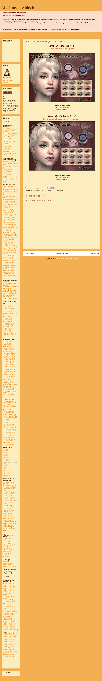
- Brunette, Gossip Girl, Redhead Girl (10, 287)
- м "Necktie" (7, 379)
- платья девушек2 (9, 403)
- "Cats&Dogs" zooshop (7, 175)
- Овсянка (6, 540)
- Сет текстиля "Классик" (8, 206)
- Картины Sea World (10, 265)
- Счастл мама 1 (8, 411)
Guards (6, 282)
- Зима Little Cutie (9, 361)
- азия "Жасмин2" (9, 518)
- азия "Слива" (8, 515)
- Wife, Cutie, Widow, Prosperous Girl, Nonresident (10, 295)
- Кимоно (6, 419)
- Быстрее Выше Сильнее (8, 441)
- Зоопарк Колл (8, 351)
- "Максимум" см (9, 173)
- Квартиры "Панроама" (7, 145)
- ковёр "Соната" (8, 639)
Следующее (29, 253)
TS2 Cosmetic (48, 190)
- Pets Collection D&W (10, 247)
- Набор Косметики (9, 244)
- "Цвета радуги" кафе (10, 178)
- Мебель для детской (10, 189)
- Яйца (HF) (7, 546)
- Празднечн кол (8, 389)
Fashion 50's (8, 422)
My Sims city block (18, 7)
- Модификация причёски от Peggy (9, 309)
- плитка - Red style (9, 600)
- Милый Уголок (8, 151)
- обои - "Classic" (8, 494)
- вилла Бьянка (8, 155)
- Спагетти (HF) (8, 548)
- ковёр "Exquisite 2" (9, 644)
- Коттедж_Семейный (10, 133)
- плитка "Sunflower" (10, 487)
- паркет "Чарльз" (9, 498)
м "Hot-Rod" (8, 378)
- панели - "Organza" (10, 492)
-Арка (5, 241)
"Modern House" (8, 242)
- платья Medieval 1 (9, 429)
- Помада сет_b (8, 325)
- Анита (5, 449)
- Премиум (6, 128)
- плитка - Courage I (9, 610)
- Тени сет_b (7, 330)
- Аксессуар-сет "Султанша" (8, 305)
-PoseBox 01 (7, 571)
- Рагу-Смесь (7, 543)
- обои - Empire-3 (9, 625)
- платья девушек (9, 401)
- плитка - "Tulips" (9, 620)
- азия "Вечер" (8, 513)
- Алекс (5, 454)
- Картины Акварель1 (10, 199)
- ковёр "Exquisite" (9, 634)
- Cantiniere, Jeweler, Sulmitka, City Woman (10, 291)
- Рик (5, 467)
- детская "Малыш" (9, 654)
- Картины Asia (8, 264)
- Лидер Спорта (8, 444)
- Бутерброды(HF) (9, 545)
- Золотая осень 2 (9, 439)
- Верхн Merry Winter (10, 426)
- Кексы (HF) (7, 551)
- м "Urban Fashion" (9, 394)
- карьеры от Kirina (9, 566)
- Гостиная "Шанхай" (10, 232)
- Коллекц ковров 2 (9, 226)
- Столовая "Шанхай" (10, 236)
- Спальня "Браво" (9, 221)
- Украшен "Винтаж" (9, 334)
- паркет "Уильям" (9, 497)
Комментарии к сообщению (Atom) (67, 258)
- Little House (7, 148)
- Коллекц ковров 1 (9, 224)
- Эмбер (6, 472)
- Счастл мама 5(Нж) (10, 418)
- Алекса (6, 457)
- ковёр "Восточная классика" (9, 637)
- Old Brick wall (8, 512)
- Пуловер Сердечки (10, 373)
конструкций (7, 231)
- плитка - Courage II (10, 611)
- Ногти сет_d (7, 321)
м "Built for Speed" (10, 374)
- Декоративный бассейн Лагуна (8, 271)
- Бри (5, 465)
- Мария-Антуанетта (10, 462)
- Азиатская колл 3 (9, 523)
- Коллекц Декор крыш (10, 227)
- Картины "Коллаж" (9, 216)
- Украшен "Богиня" (9, 333)
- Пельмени (7, 541)
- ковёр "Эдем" (8, 648)
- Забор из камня (9, 203)
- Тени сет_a (7, 328)
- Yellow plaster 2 (8, 507)
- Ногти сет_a (7, 316)
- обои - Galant (8, 618)
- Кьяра (6, 470)
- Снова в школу (8, 388)
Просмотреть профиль (7, 81)
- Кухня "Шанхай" (9, 239)
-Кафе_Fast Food (9, 161)
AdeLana (8, 77)
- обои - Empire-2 (9, 623)
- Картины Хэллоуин (10, 245)
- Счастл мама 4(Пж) (10, 416)
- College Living (8, 254)
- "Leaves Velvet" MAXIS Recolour (8, 256)
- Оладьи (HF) (8, 550)
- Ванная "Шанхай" (9, 237)
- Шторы (6, 194)
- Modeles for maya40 (10, 298)
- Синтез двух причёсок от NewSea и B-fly (10, 313)
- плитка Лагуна (8, 527)
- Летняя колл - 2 (9, 345)
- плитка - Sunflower (9, 605)
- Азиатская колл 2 (9, 522)
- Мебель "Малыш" (9, 212)
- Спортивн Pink (8, 424)
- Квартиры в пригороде (7, 139)
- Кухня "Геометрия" (10, 214)
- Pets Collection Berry (10, 249)
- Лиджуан (7, 475)
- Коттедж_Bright (8, 136)
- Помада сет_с (8, 326)
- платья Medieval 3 (9, 432)
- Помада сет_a (8, 323)
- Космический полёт (10, 250)
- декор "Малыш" (9, 656)
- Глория (6, 143)
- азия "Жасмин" (8, 517)
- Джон (5, 451)
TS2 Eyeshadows (58, 190)
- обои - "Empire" (8, 495)
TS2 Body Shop (38, 190)
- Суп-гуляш (7, 538)
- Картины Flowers (9, 262)
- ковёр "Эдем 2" (8, 649)
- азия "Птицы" (8, 520)
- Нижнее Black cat (9, 366)
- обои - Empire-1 (9, 621)
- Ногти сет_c (7, 320)
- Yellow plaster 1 (8, 505)
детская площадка (9, 252)
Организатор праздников (8, 564)
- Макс (5, 456)
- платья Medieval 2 (9, 431)
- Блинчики (7, 555)
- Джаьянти (7, 474)
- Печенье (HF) (8, 553)
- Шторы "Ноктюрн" (9, 209)
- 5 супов (6, 556)
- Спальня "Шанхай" (10, 234)
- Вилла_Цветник (9, 141)
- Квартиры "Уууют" (9, 135)
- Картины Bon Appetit (10, 259)
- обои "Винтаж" (8, 525)
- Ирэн (5, 452)
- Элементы (7, 229)
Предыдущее (94, 253)
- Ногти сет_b (7, 318)
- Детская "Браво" (9, 222)
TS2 (31, 190)
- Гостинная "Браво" (10, 217)
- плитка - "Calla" (8, 615)
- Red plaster (7, 508)
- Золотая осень (8, 437)
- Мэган (5, 469)
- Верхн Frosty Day (9, 427)
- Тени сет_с (7, 331)
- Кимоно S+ (7, 421)
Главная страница (61, 253)
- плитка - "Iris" (8, 616)
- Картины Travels (9, 260)
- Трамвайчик (7, 171)
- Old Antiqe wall (8, 510)
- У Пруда (6, 150)
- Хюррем (6, 459)
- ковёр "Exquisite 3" (9, 646)
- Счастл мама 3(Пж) (10, 414)
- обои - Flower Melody (10, 500)
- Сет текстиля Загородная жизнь (9, 274)
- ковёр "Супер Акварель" (8, 642)
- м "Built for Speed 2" (10, 376)
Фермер (6, 561)
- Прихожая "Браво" (9, 219)
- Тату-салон (7, 169)
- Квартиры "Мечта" (10, 153)
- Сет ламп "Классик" (10, 204)
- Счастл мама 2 (9, 413)
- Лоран (5, 464)
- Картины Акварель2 (10, 201)
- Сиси (5, 460)
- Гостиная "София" (9, 211)
